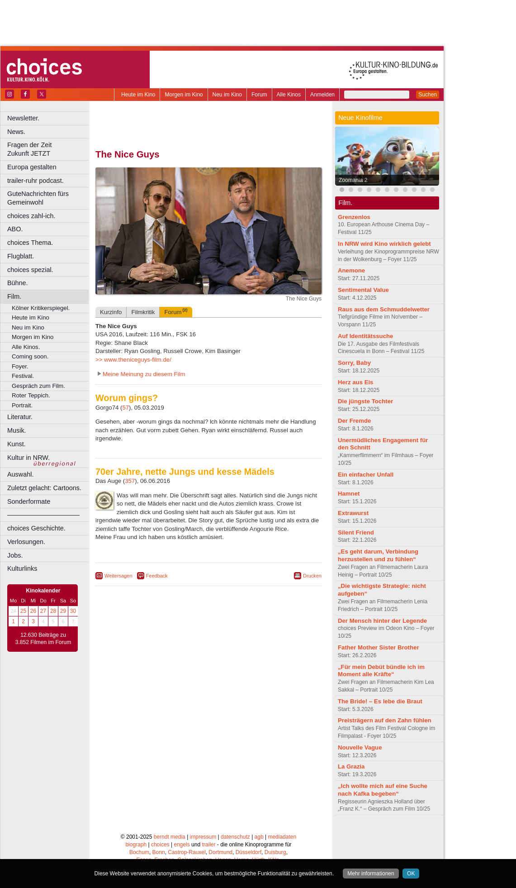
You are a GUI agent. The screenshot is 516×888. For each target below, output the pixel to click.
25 (23, 611)
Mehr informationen (370, 873)
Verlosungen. (26, 541)
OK (411, 873)
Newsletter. (23, 118)
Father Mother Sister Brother (378, 647)
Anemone (351, 270)
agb (259, 837)
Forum (259, 94)
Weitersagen (118, 575)
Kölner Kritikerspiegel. (41, 308)
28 (53, 611)
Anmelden (322, 94)
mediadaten (282, 837)
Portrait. (22, 405)
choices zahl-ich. (31, 216)
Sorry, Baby (354, 362)
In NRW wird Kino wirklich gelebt (384, 243)
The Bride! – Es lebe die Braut (380, 701)
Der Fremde (354, 420)
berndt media (169, 837)
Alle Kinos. (26, 347)
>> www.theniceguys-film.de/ (133, 359)
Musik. (16, 430)
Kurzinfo (111, 312)
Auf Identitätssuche (365, 336)
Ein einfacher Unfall (365, 474)
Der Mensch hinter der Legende (382, 620)
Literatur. (20, 416)
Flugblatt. (20, 256)
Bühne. (17, 282)
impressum (203, 837)
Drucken (312, 575)
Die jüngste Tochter (365, 401)
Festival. (23, 375)
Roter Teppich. (31, 395)
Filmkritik (143, 312)
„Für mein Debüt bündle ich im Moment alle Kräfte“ (381, 671)
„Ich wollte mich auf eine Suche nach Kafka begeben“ (382, 790)
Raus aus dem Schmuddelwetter (384, 309)
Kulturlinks (22, 568)
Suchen (427, 94)
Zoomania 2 (353, 180)
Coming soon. (30, 356)
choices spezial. (30, 269)
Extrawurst (353, 513)
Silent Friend (356, 532)
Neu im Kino (227, 94)
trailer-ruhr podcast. (35, 180)
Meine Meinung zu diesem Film (144, 374)
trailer (208, 844)
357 (130, 480)
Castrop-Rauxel (186, 852)
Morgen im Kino (184, 94)
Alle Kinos (289, 94)
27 (43, 611)
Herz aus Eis (355, 382)
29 (63, 611)
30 (73, 611)
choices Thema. (30, 242)
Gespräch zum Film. (38, 385)
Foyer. (20, 366)
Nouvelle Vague (360, 747)
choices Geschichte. (36, 528)
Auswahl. (20, 474)
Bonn (158, 852)
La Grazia (351, 766)
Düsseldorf (248, 852)
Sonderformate (28, 501)
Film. (14, 296)
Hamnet (349, 493)
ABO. (15, 229)
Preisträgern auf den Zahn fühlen (384, 720)
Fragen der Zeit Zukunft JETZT (49, 149)
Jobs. (15, 555)
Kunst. (16, 444)
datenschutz (235, 837)
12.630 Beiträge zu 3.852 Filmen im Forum (43, 638)
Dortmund (220, 852)
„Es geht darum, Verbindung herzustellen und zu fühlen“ (378, 555)
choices (160, 844)
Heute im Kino (138, 94)
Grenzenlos (354, 217)
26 (33, 611)
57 (125, 407)
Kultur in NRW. (28, 457)
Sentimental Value (363, 289)
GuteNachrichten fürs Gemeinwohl (38, 198)
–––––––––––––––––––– (43, 514)
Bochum (139, 852)
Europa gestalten (32, 167)
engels (181, 844)
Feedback (157, 575)
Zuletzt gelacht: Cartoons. (44, 488)
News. (16, 131)
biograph (136, 844)
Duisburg (275, 852)
